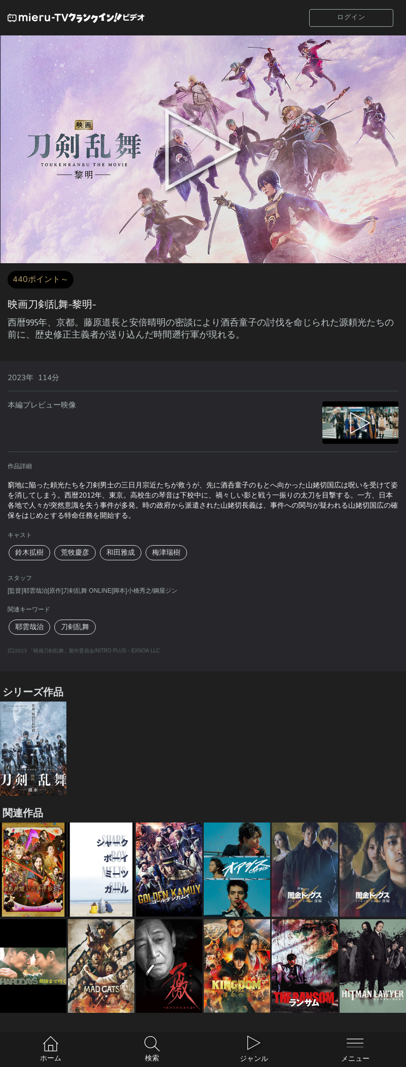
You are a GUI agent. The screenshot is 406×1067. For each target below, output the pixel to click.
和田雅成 (120, 552)
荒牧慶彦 (75, 552)
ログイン (351, 17)
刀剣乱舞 (75, 627)
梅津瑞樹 (166, 552)
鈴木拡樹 (29, 552)
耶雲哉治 (29, 627)
